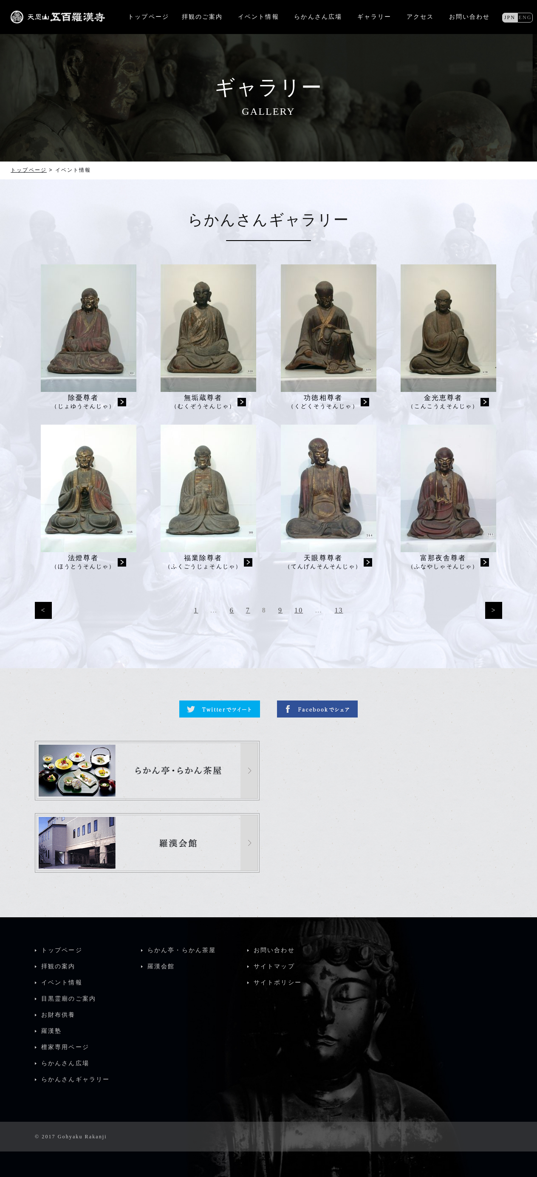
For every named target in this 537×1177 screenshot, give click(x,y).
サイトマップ (274, 966)
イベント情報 (61, 982)
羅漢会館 (161, 966)
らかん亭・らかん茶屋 (181, 950)
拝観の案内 (58, 966)
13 (338, 610)
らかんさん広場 (65, 1063)
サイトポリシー (278, 982)
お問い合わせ (469, 17)
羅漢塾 (51, 1031)
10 (298, 610)
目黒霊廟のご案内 (68, 998)
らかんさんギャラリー (75, 1079)
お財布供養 (58, 1015)
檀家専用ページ (65, 1047)
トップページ (29, 170)
